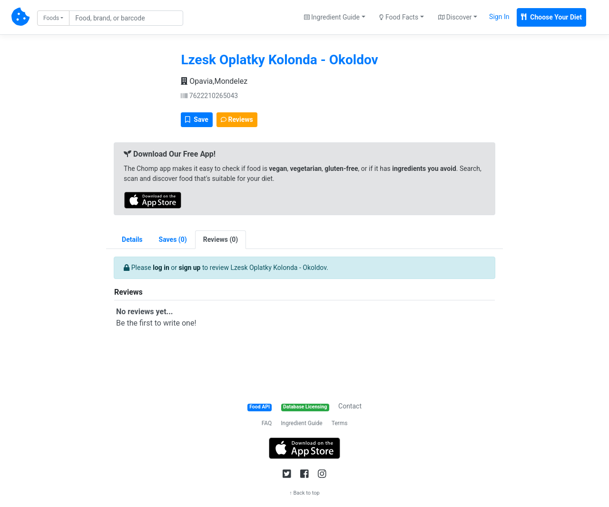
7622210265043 (209, 95)
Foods (51, 18)
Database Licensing (305, 407)
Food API (259, 407)
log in (161, 267)
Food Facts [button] (398, 17)
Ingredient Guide (301, 423)
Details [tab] (132, 239)
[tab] (173, 239)
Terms (340, 423)
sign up (190, 267)
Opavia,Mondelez (214, 81)
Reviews (237, 119)
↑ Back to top (304, 493)
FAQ (267, 423)
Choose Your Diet (551, 17)
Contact (350, 406)
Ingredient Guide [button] (332, 17)
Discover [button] (455, 17)
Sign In (499, 16)
